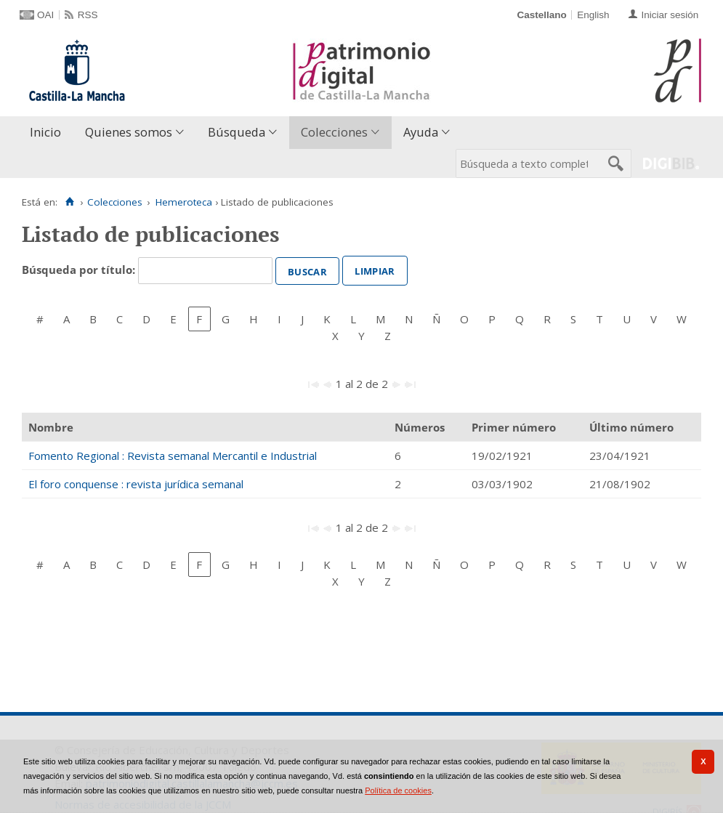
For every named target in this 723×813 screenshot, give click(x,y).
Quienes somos (128, 132)
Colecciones (334, 132)
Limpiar (375, 269)
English (593, 14)
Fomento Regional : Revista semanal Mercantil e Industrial (172, 455)
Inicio (45, 132)
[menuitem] (48, 132)
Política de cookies (398, 790)
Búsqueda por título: (80, 269)
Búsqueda (236, 132)
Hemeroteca (183, 202)
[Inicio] (69, 202)
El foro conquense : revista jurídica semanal (135, 484)
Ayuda (420, 132)
